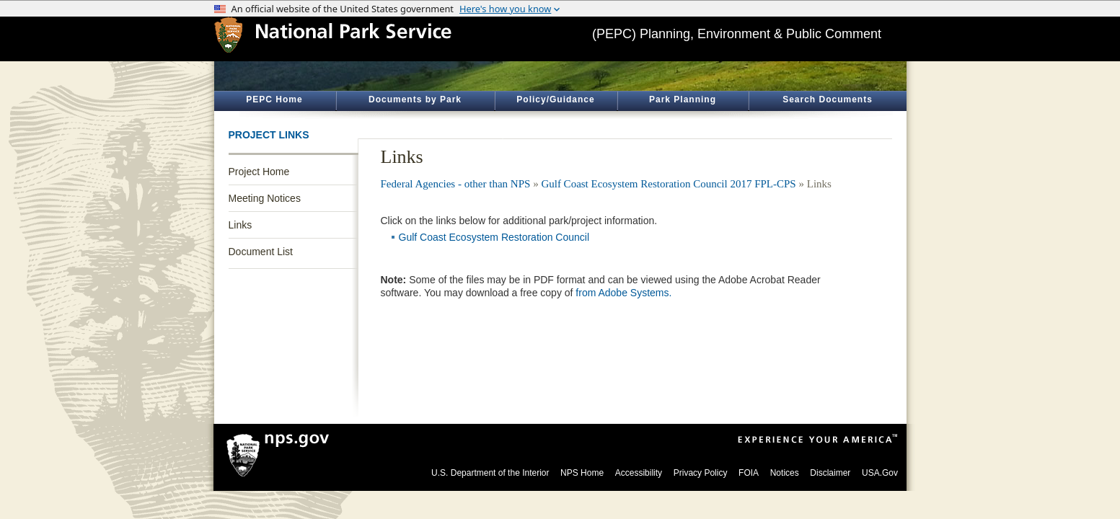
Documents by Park (415, 99)
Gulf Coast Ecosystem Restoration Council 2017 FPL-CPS (668, 184)
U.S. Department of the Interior (490, 473)
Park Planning (682, 99)
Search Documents (827, 99)
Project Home (259, 171)
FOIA (748, 473)
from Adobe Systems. (623, 292)
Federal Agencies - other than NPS (456, 184)
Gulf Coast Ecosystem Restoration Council (494, 237)
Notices (784, 473)
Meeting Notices (265, 198)
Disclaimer (830, 473)
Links (240, 225)
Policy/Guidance (555, 99)
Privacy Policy (701, 473)
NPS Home (582, 473)
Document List (261, 251)
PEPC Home (274, 99)
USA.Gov (880, 473)
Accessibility (638, 473)
